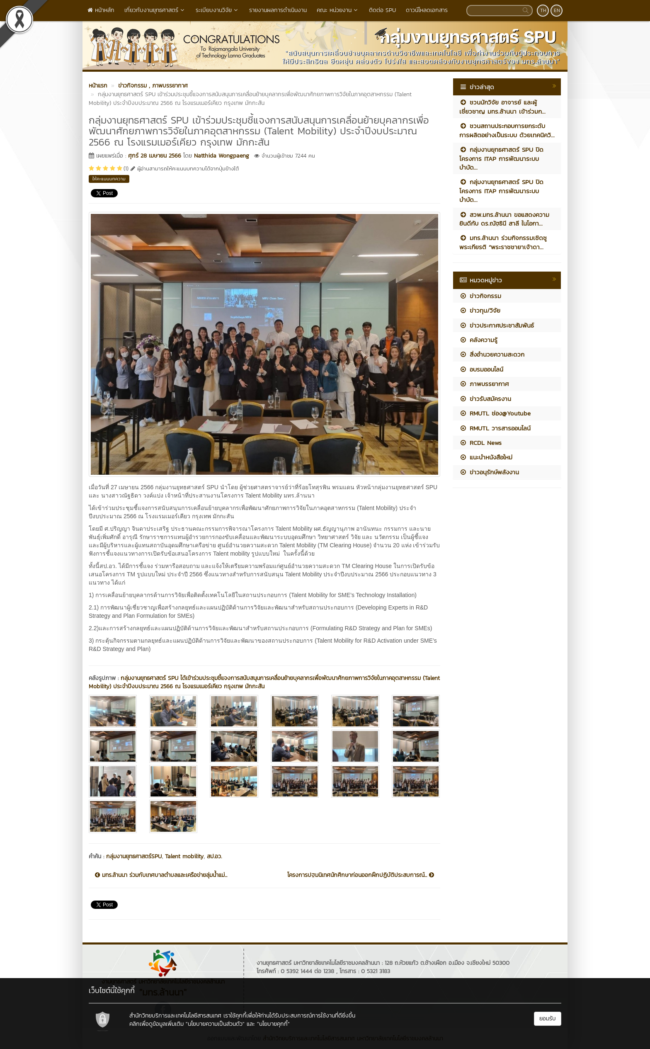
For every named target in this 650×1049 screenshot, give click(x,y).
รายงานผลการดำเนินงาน (278, 10)
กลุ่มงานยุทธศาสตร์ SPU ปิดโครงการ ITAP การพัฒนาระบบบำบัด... (501, 158)
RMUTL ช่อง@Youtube (495, 413)
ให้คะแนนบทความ (109, 178)
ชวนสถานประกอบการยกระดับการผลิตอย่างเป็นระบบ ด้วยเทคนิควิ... (507, 130)
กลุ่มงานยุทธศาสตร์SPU (134, 856)
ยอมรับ (547, 1018)
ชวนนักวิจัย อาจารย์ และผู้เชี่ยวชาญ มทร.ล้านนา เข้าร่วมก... (502, 106)
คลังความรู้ (478, 340)
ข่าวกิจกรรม (480, 296)
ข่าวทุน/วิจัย (479, 310)
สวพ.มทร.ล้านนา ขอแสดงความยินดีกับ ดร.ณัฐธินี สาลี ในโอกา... (504, 219)
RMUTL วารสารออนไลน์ (495, 428)
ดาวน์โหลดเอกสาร (427, 10)
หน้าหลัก (100, 10)
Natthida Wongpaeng (221, 155)
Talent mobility (184, 856)
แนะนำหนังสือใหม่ (485, 457)
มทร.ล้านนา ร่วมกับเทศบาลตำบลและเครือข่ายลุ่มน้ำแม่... (161, 875)
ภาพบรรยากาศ (484, 384)
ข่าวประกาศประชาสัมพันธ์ (496, 325)
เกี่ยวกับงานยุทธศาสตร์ (155, 10)
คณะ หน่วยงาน (338, 10)
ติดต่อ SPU (382, 10)
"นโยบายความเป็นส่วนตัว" (215, 1024)
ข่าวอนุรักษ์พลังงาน (489, 472)
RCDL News (480, 442)
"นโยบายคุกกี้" (273, 1024)
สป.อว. (214, 856)
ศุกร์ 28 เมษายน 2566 (154, 155)
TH (543, 10)
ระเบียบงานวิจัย (217, 10)
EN (557, 10)
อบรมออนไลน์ (481, 369)
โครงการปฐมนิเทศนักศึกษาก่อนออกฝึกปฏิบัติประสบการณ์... (360, 875)
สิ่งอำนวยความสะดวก (491, 354)
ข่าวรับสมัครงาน (485, 398)
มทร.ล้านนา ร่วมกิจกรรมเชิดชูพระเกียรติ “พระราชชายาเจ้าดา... (503, 242)
